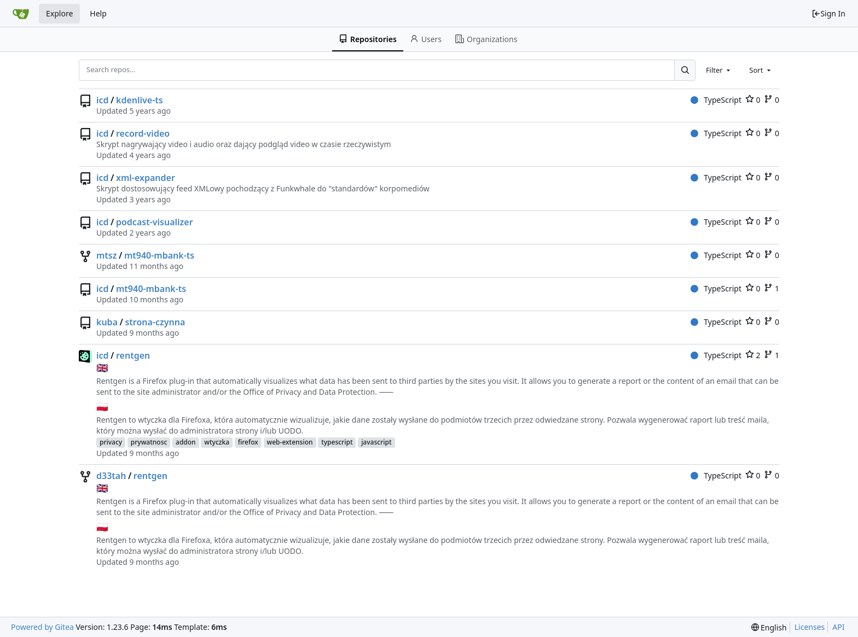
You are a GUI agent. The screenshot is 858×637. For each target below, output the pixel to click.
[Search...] (684, 70)
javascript (376, 442)
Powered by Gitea (42, 627)
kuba (107, 322)
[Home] (20, 14)
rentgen (133, 355)
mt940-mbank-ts (159, 255)
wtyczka (216, 442)
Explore (59, 13)
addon (186, 442)
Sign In (828, 13)
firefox (248, 442)
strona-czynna (155, 322)
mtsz (106, 255)
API (838, 627)
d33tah (111, 475)
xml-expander (145, 177)
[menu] (769, 627)
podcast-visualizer (154, 222)
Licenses (810, 627)
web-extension (290, 442)
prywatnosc (149, 442)
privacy (111, 442)
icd (102, 100)
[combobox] (719, 70)
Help (98, 13)
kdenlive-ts (139, 100)
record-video (143, 133)
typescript (336, 442)
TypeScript (716, 100)
